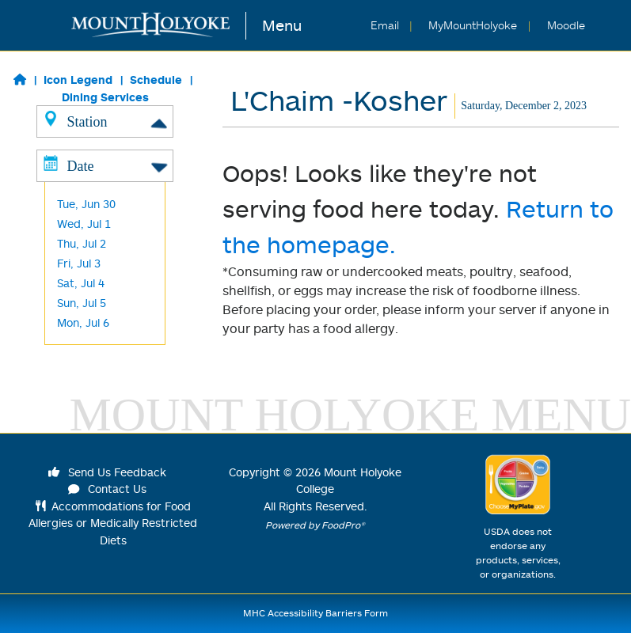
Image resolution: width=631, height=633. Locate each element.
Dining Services (105, 97)
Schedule (156, 79)
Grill (67, 159)
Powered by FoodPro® (315, 525)
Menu (282, 25)
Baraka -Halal (92, 199)
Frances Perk (92, 238)
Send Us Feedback (107, 472)
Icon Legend (78, 79)
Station (105, 121)
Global (73, 179)
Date (105, 328)
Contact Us (107, 488)
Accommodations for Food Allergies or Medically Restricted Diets (113, 523)
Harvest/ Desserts (104, 219)
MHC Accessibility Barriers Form (315, 613)
